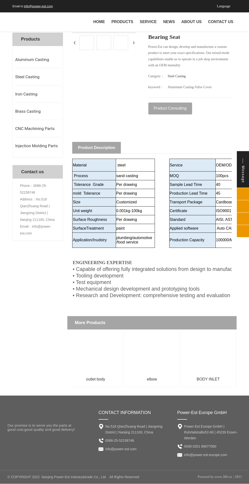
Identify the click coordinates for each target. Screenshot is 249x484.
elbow (152, 379)
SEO (238, 477)
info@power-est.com (38, 6)
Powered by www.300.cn (215, 477)
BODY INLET (208, 379)
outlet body (95, 379)
